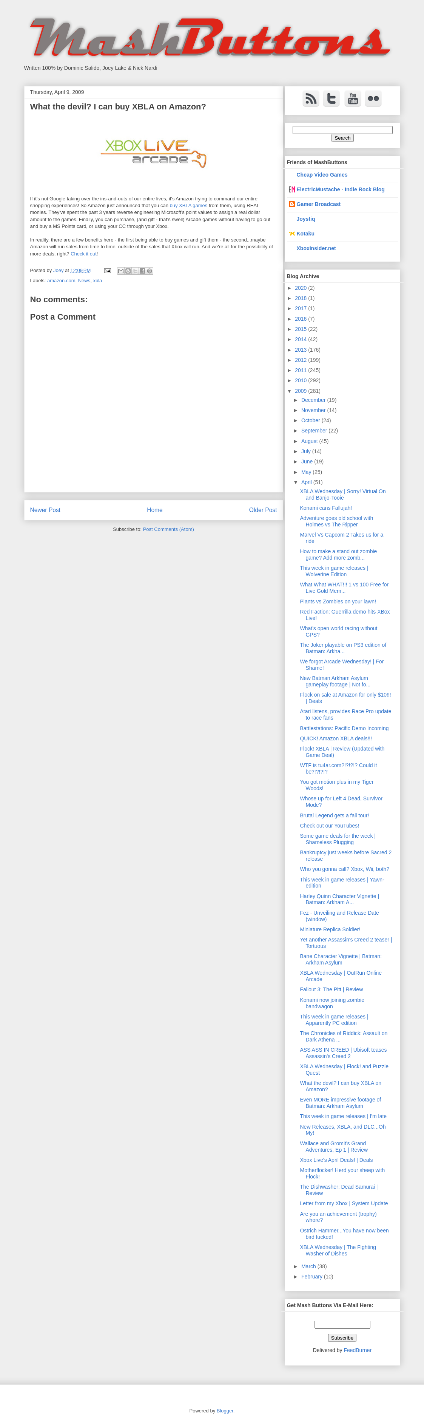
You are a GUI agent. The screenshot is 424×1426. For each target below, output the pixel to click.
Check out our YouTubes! (329, 826)
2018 (301, 298)
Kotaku (306, 234)
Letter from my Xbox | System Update (344, 1203)
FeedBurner (358, 1350)
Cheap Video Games (322, 175)
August (310, 441)
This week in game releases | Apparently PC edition (334, 1020)
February (312, 1277)
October (311, 420)
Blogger (225, 1411)
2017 (301, 308)
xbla (97, 280)
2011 (301, 370)
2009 (301, 391)
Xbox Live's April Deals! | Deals (336, 1160)
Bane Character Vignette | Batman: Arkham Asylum (341, 959)
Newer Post (45, 510)
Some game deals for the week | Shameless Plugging (338, 839)
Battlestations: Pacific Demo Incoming (344, 728)
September (314, 431)
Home (155, 510)
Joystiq (306, 219)
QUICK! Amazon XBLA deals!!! (336, 738)
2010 (301, 380)
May (307, 472)
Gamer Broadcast (319, 204)
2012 (301, 360)
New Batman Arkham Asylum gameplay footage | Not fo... (335, 681)
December (314, 400)
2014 (301, 339)
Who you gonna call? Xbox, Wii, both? (344, 869)
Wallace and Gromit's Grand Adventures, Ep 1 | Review (334, 1146)
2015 (301, 329)
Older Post (263, 510)
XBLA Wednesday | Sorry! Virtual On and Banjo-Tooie (342, 494)
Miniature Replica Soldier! (330, 929)
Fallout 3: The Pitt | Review (331, 989)
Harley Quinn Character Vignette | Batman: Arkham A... (339, 899)
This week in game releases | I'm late (343, 1116)
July (306, 451)
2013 (301, 350)
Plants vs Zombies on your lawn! (338, 601)
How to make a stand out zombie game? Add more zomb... (338, 554)
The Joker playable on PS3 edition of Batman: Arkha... (343, 648)
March (309, 1266)
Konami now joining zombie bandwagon (332, 1003)
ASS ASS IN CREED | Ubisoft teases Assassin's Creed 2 (343, 1053)
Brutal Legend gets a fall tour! (334, 815)
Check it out (84, 254)
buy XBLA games (189, 205)
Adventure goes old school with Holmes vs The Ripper (336, 521)
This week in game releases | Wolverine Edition (334, 571)
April (307, 482)
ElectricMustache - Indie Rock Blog (341, 189)
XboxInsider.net (316, 248)
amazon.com (61, 280)
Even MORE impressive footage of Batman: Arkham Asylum (340, 1103)
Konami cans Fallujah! (326, 508)
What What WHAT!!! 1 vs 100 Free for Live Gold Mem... (344, 587)
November (314, 410)
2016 (301, 319)
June (307, 461)
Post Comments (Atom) (168, 529)
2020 (301, 288)
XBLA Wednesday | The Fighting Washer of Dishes (338, 1250)
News (84, 280)
